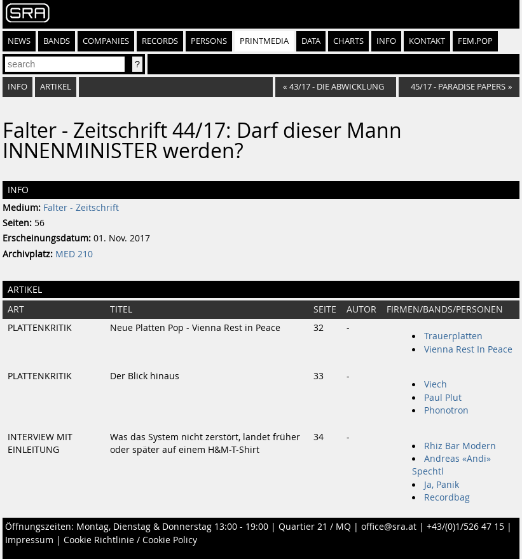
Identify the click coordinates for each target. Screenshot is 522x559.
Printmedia (264, 41)
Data (310, 41)
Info (386, 41)
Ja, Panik (441, 484)
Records (160, 41)
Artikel (55, 86)
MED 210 (74, 254)
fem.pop (475, 41)
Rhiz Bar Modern (460, 446)
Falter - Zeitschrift (81, 207)
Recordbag (447, 497)
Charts (348, 41)
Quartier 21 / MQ (314, 526)
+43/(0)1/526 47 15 (465, 526)
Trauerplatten (453, 336)
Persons (209, 41)
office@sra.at (388, 526)
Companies (106, 41)
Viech (435, 384)
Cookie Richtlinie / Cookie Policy (130, 540)
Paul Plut (443, 397)
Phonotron (446, 410)
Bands (56, 41)
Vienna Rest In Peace (468, 349)
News (19, 41)
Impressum (29, 540)
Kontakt (427, 41)
